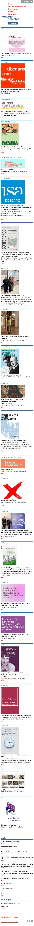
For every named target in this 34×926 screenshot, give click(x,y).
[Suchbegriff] (9, 921)
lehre (10, 4)
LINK (2, 505)
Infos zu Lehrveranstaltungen (10, 841)
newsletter (6, 917)
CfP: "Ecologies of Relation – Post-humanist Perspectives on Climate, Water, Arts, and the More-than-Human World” (16, 254)
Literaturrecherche (7, 889)
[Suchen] (16, 921)
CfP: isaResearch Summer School (12, 206)
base (16, 917)
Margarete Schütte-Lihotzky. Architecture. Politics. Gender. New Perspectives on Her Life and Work (16, 675)
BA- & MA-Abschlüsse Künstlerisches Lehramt (16, 53)
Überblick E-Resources (8, 825)
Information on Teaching (9, 847)
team (10, 11)
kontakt (12, 14)
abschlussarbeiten (17, 6)
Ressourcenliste (6, 883)
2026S (3, 908)
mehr (2, 57)
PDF (2, 843)
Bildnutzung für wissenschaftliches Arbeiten (15, 878)
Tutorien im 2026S (7, 170)
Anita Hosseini (18, 717)
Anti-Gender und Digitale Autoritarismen (14, 111)
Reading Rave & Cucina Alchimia (11, 147)
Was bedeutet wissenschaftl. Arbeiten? (14, 852)
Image (3, 789)
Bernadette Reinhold (20, 573)
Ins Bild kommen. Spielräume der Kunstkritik (16, 715)
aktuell (13, 23)
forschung (13, 9)
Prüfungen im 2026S (7, 469)
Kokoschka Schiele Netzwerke (11, 375)
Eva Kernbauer (13, 759)
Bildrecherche (5, 894)
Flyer (2, 451)
